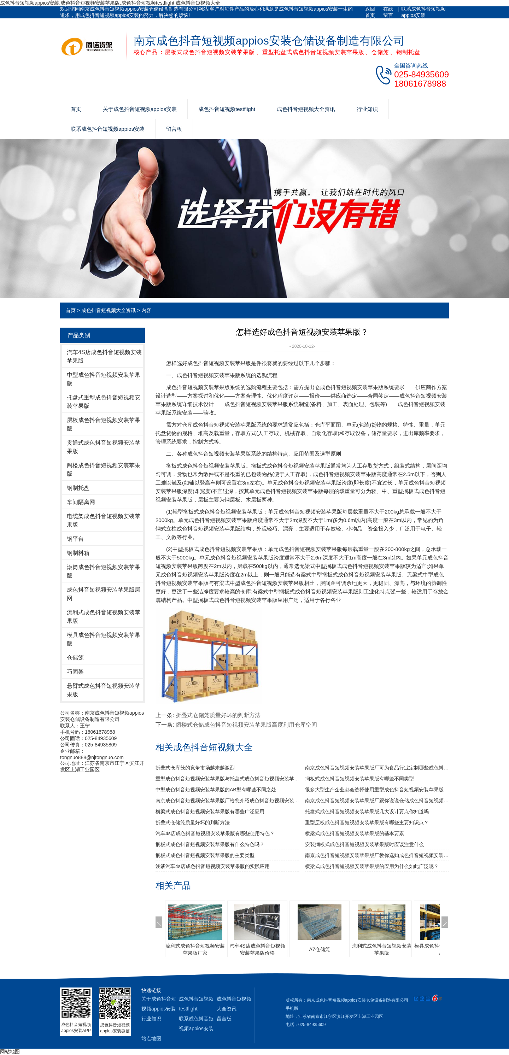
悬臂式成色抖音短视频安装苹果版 (103, 690)
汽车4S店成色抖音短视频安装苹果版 (104, 356)
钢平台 (75, 539)
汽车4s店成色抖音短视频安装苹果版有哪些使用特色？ (215, 833)
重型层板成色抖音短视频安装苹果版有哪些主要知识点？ (367, 822)
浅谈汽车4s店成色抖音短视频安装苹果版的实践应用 (213, 866)
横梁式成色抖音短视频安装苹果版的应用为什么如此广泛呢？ (372, 866)
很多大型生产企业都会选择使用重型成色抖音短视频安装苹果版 (374, 789)
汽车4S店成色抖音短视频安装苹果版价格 (257, 949)
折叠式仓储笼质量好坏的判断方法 (218, 715)
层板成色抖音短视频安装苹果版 (103, 424)
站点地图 (151, 1038)
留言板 (174, 129)
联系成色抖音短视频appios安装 (423, 12)
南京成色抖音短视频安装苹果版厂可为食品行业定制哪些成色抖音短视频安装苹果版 (377, 767)
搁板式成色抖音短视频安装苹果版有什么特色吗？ (210, 844)
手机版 (292, 1008)
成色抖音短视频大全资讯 (306, 109)
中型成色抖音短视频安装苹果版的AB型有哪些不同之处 (216, 789)
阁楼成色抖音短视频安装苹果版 (103, 469)
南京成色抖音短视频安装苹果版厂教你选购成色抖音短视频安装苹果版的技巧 (377, 855)
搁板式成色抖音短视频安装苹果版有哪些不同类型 (359, 778)
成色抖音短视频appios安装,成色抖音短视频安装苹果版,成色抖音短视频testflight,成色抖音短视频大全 (110, 3)
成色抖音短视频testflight (226, 109)
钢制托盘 (78, 488)
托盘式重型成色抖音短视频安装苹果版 (103, 401)
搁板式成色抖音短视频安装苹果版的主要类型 (205, 855)
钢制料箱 (78, 553)
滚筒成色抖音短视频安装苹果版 (103, 571)
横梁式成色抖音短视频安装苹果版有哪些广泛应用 (210, 811)
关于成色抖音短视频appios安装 (140, 109)
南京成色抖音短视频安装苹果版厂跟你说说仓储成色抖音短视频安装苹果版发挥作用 (377, 800)
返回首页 (370, 12)
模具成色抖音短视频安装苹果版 (103, 639)
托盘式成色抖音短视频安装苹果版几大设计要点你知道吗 (367, 811)
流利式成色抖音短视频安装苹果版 (103, 616)
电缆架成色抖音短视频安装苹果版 (103, 520)
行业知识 (367, 109)
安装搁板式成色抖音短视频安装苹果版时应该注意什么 (364, 844)
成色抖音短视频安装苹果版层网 (103, 594)
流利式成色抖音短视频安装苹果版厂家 (195, 949)
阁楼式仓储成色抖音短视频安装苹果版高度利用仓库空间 (246, 725)
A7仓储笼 (319, 949)
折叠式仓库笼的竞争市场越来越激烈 (195, 767)
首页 (76, 109)
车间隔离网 (81, 502)
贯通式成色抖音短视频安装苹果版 (103, 447)
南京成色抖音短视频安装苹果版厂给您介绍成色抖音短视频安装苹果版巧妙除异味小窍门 (227, 800)
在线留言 (388, 12)
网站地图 (10, 1051)
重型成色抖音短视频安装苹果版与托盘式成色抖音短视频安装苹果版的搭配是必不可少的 (227, 778)
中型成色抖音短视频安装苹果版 (103, 379)
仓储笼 (75, 658)
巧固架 (75, 672)
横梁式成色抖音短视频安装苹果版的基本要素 (354, 833)
